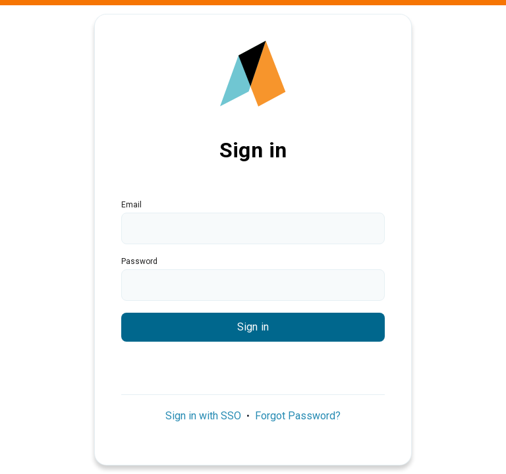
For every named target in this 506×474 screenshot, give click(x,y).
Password (139, 261)
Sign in (253, 327)
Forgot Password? (298, 415)
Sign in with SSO (203, 415)
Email (131, 204)
